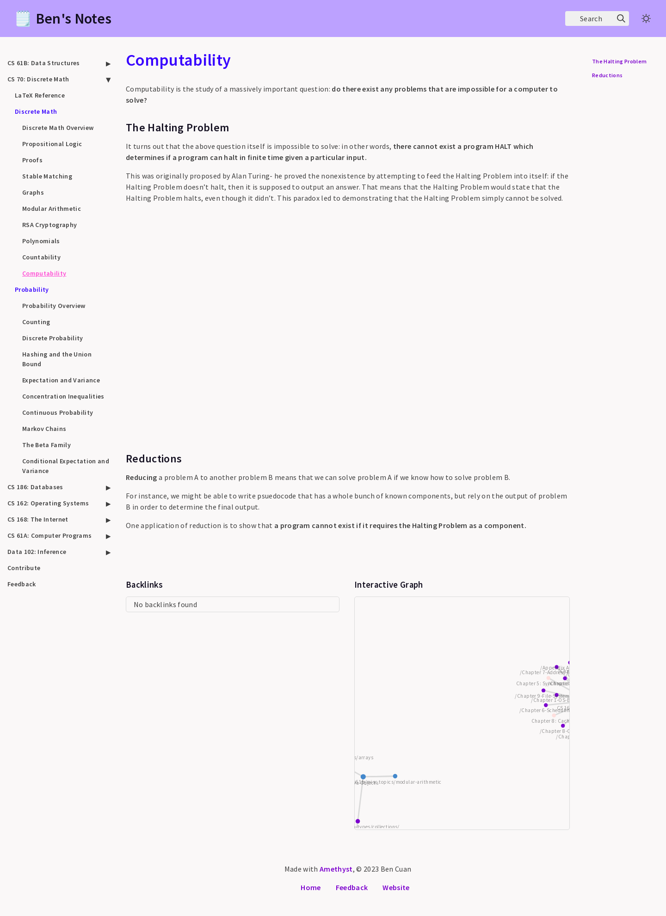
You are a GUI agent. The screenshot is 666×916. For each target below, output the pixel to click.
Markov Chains (44, 428)
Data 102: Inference (36, 551)
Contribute (23, 568)
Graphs (33, 192)
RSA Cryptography (49, 225)
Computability (44, 273)
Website (395, 887)
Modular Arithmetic (51, 208)
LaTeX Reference (40, 95)
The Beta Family (46, 445)
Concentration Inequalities (63, 396)
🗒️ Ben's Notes (62, 18)
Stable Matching (47, 176)
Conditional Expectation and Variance (65, 466)
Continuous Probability (57, 412)
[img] (621, 18)
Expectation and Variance (61, 380)
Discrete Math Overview (57, 127)
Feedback (21, 584)
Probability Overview (54, 305)
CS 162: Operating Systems (48, 503)
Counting (36, 322)
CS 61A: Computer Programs (49, 535)
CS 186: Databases (35, 487)
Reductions (607, 75)
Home (311, 887)
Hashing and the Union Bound (57, 359)
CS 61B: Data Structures (43, 63)
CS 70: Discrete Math (38, 79)
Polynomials (41, 241)
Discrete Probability (52, 338)
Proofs (32, 160)
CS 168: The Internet (37, 519)
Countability (41, 257)
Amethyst (336, 868)
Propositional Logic (52, 144)
